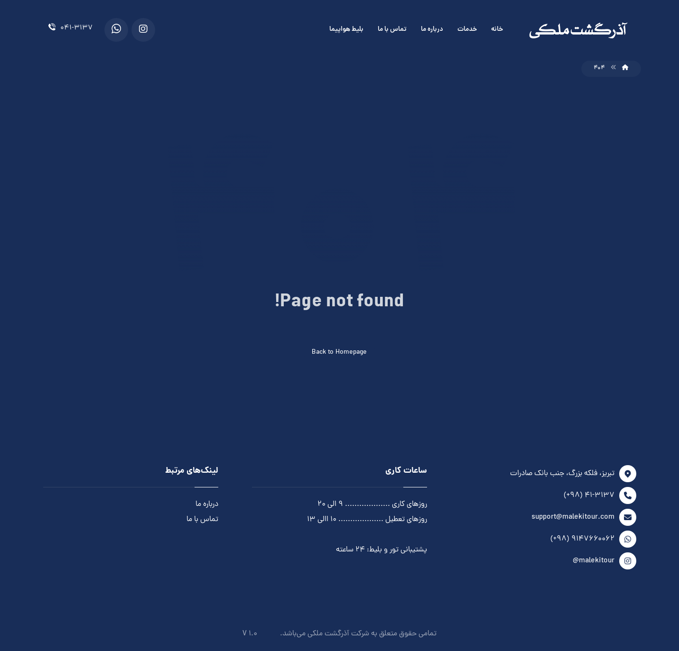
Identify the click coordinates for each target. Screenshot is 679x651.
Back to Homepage (339, 353)
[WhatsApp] (116, 30)
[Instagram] (143, 30)
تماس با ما (202, 519)
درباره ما (206, 504)
